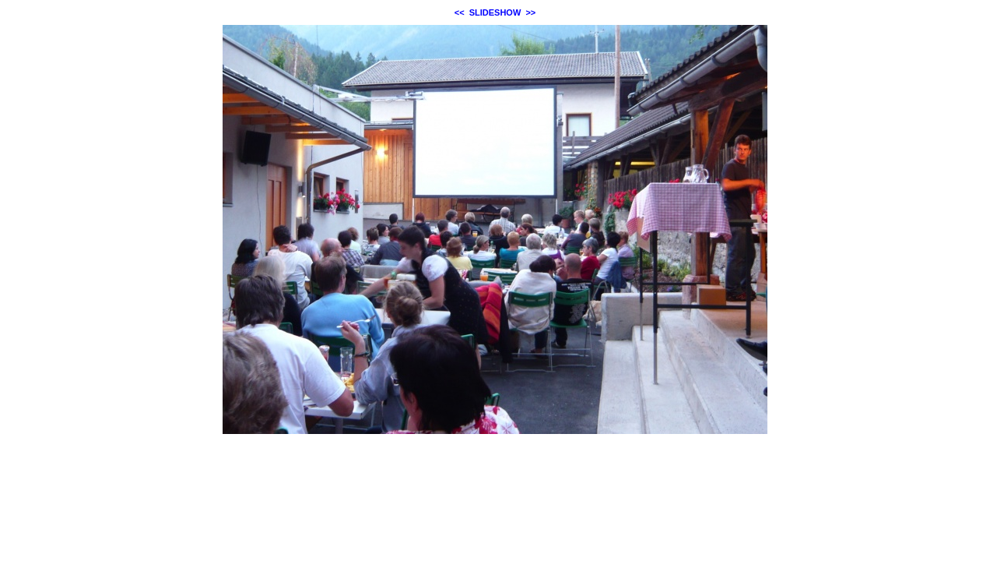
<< (460, 12)
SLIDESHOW (495, 12)
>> (530, 12)
